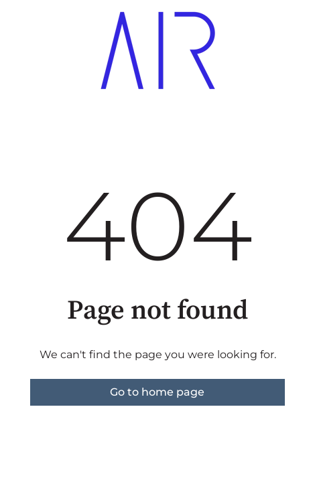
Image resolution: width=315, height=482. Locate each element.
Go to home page (157, 392)
